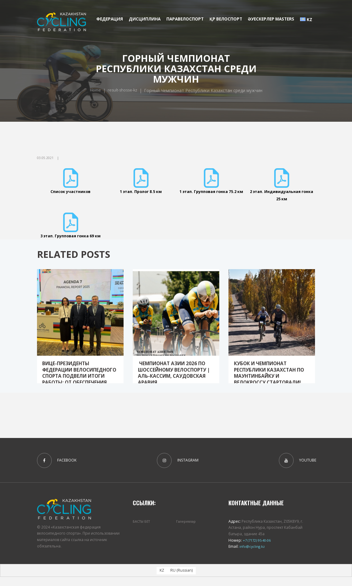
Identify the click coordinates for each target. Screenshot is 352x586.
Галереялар (187, 530)
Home (153, 87)
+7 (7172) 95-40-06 (258, 549)
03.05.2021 (45, 157)
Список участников (70, 191)
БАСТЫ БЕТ (143, 530)
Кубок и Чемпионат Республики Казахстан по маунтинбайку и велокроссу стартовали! (267, 386)
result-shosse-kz (182, 87)
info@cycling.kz (252, 555)
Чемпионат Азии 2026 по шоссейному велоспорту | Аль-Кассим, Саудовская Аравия (175, 383)
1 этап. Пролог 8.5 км (141, 191)
